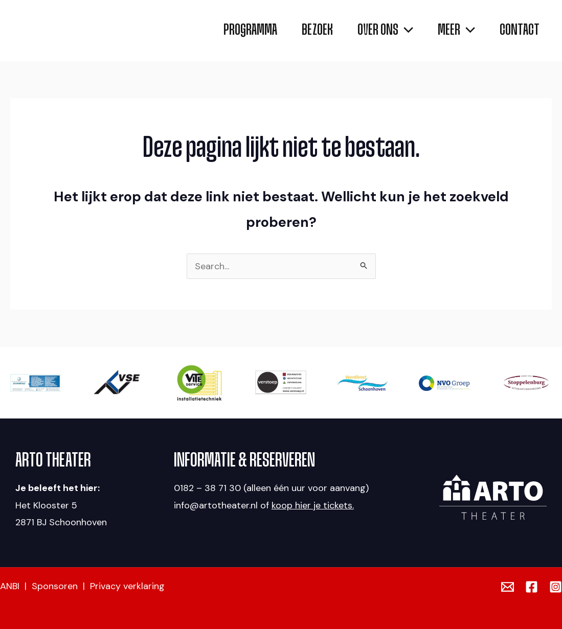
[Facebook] (531, 586)
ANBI (9, 586)
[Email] (507, 586)
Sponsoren (55, 586)
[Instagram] (555, 586)
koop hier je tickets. (313, 505)
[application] (385, 31)
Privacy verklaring (127, 586)
